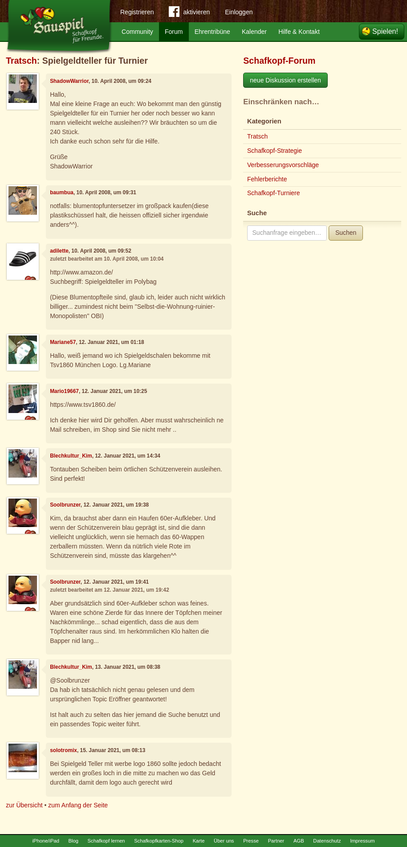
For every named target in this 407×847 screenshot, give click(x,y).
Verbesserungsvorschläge (283, 164)
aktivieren (189, 13)
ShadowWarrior (69, 81)
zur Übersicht (24, 805)
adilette (59, 251)
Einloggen (238, 12)
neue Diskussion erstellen (285, 80)
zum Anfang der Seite (78, 805)
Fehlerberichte (267, 179)
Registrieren (137, 12)
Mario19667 (64, 391)
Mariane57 (63, 342)
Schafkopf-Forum (279, 60)
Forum (174, 31)
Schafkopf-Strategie (274, 150)
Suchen (345, 232)
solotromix (63, 750)
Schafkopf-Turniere (273, 192)
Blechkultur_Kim (71, 456)
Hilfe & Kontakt (299, 31)
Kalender (254, 31)
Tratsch (21, 60)
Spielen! (385, 31)
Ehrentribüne (212, 31)
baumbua (61, 192)
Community (137, 31)
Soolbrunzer (65, 505)
